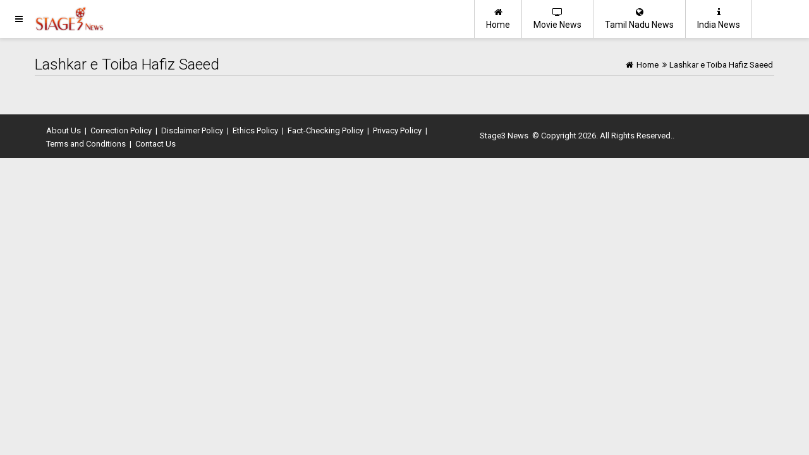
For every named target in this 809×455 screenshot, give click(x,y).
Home (498, 19)
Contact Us (155, 144)
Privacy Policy (397, 130)
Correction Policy (121, 130)
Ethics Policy (255, 130)
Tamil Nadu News (639, 19)
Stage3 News (504, 135)
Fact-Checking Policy (325, 130)
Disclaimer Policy (192, 130)
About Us (63, 130)
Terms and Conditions (86, 144)
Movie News (557, 19)
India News (718, 19)
